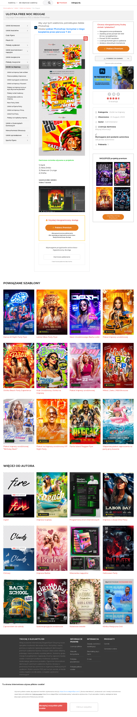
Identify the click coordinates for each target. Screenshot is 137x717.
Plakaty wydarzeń (13, 45)
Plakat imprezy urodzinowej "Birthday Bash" (15, 447)
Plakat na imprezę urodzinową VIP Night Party (51, 447)
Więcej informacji (103, 129)
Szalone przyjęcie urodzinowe (49, 626)
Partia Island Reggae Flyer (81, 446)
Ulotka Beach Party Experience (17, 390)
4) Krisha (42, 173)
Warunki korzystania (74, 652)
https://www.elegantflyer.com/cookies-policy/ (56, 694)
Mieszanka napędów (79, 573)
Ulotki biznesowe (13, 26)
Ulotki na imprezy (13, 67)
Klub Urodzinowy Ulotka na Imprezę (48, 391)
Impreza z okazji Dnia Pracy (115, 520)
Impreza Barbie (43, 573)
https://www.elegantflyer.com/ (69, 691)
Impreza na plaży (44, 520)
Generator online (110, 649)
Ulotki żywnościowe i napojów (14, 51)
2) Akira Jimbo (45, 168)
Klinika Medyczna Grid (113, 626)
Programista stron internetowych (84, 520)
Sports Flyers (11, 140)
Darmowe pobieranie (62, 257)
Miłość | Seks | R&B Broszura (115, 390)
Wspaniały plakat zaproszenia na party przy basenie (117, 447)
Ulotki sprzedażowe (14, 135)
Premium (114, 3)
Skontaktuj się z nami (93, 652)
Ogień (6, 520)
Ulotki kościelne (12, 31)
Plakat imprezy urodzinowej (115, 337)
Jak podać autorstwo (104, 140)
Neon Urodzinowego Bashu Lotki (84, 337)
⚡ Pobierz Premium (62, 228)
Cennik (106, 644)
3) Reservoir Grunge (48, 170)
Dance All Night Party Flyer (15, 337)
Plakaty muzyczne (13, 62)
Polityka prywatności (74, 660)
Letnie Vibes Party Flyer (46, 337)
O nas (89, 659)
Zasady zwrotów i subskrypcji (94, 645)
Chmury (6, 573)
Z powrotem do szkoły (13, 626)
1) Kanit (42, 165)
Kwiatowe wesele (77, 626)
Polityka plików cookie (76, 668)
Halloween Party (110, 573)
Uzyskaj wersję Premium (113, 217)
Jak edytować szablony (45, 3)
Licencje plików (76, 646)
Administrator (111, 122)
